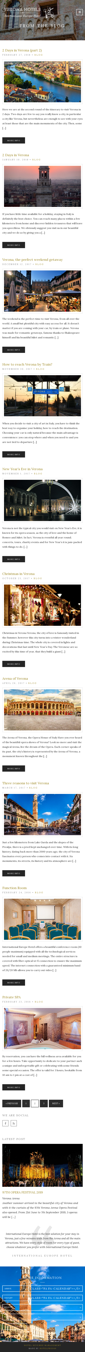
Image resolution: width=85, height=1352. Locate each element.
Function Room (14, 888)
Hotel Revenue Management (42, 1345)
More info (13, 140)
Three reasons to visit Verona (25, 783)
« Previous (12, 1103)
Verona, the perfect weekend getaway (32, 259)
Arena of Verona (15, 678)
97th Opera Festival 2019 (22, 1192)
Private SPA (11, 997)
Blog (38, 55)
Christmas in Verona (18, 574)
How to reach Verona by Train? (27, 364)
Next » (56, 1103)
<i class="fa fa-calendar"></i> (53, 1288)
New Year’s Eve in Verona (22, 469)
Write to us (14, 1326)
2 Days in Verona (15, 155)
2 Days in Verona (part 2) (22, 50)
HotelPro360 (48, 1348)
